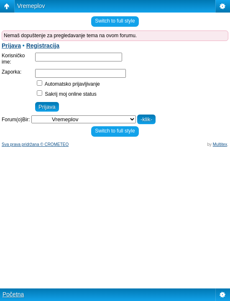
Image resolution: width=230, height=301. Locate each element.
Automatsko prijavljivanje (68, 84)
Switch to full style (115, 21)
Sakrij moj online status (67, 94)
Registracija (42, 45)
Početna (13, 294)
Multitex (220, 144)
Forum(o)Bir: (16, 119)
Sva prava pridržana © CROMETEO (35, 144)
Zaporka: (11, 72)
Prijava (11, 45)
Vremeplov (31, 6)
